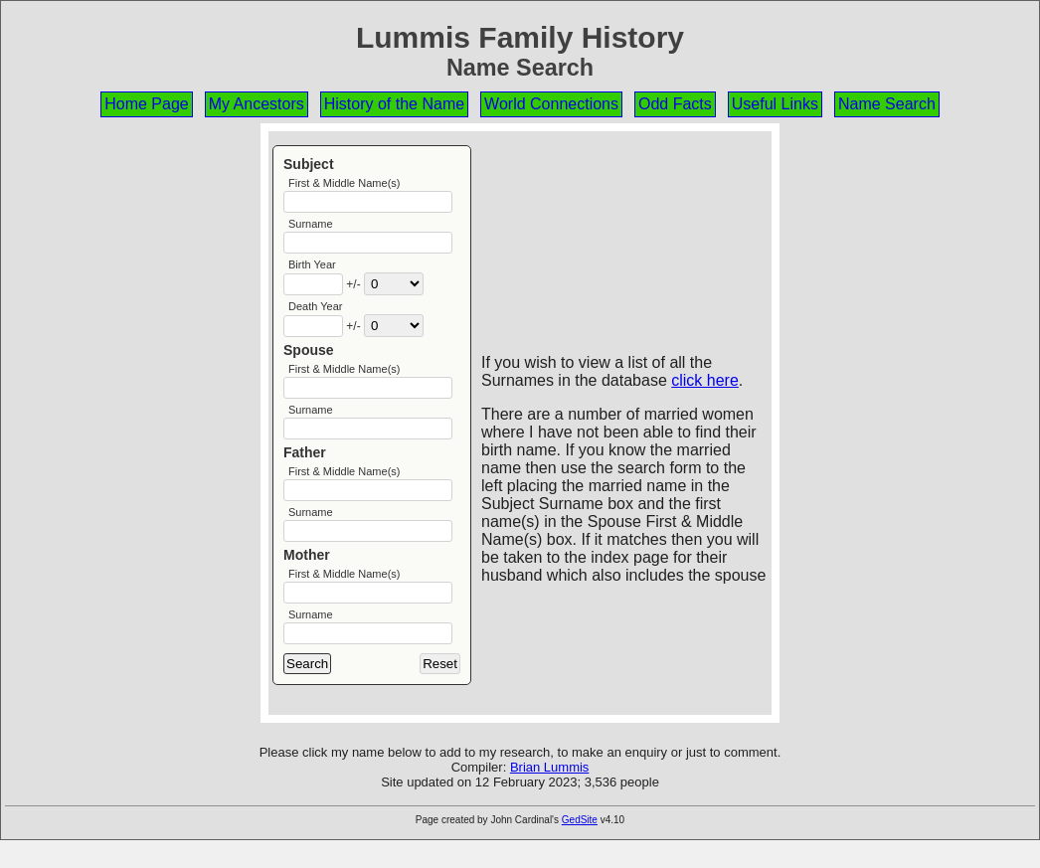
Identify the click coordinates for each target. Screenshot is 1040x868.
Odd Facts (675, 103)
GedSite (580, 847)
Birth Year (312, 270)
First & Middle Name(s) (344, 183)
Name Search (887, 103)
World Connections (551, 103)
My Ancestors (256, 103)
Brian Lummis (549, 794)
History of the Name (394, 103)
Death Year (315, 314)
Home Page (146, 103)
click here (705, 380)
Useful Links (775, 103)
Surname (310, 227)
